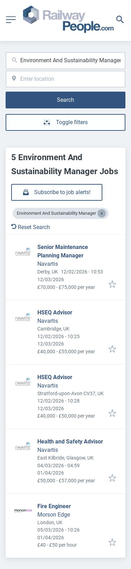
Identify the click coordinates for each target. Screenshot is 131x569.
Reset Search (30, 227)
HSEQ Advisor (54, 312)
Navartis (47, 264)
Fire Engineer (54, 506)
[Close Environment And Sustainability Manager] (101, 213)
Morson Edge (53, 514)
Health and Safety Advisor (70, 441)
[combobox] (65, 60)
